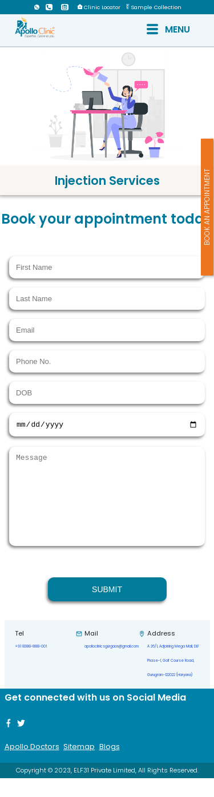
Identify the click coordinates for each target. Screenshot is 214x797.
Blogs (109, 765)
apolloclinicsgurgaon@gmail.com (111, 665)
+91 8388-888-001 (31, 665)
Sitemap (79, 765)
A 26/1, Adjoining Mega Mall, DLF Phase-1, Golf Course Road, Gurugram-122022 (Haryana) (173, 679)
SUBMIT (107, 608)
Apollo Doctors (32, 765)
